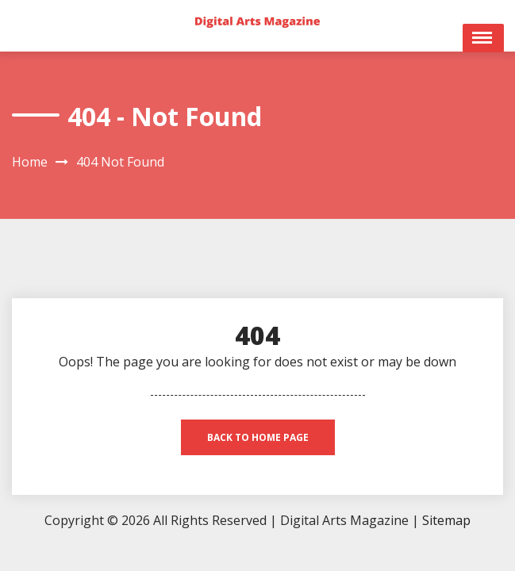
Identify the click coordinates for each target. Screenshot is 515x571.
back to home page (258, 437)
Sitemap (446, 520)
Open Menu (483, 38)
